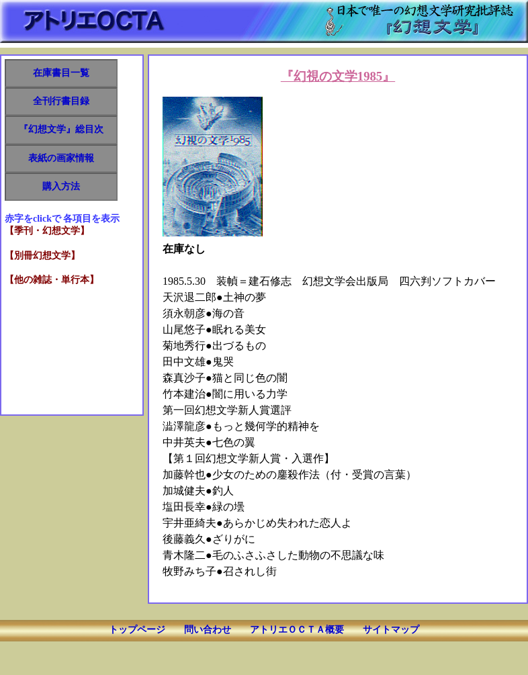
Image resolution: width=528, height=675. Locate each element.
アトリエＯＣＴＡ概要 (297, 630)
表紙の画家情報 (61, 158)
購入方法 (61, 186)
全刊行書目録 (61, 101)
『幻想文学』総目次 (61, 129)
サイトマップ (391, 630)
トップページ (137, 630)
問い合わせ (207, 630)
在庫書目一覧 (61, 73)
